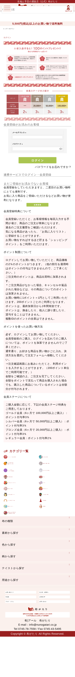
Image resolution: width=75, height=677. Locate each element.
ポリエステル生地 (54, 482)
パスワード (17, 144)
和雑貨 (47, 538)
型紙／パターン (17, 538)
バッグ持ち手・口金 (20, 529)
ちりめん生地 (51, 458)
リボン (47, 502)
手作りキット (51, 511)
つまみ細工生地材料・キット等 (17, 469)
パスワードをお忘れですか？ (53, 166)
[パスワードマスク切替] (60, 148)
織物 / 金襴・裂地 (54, 469)
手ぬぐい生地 (16, 511)
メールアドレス (19, 133)
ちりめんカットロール (22, 502)
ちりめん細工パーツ (20, 520)
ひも (46, 493)
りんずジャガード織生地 (19, 482)
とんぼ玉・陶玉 (52, 520)
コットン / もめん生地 (22, 458)
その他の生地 (16, 493)
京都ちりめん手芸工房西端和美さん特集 (22, 550)
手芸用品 (48, 529)
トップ (5, 28)
